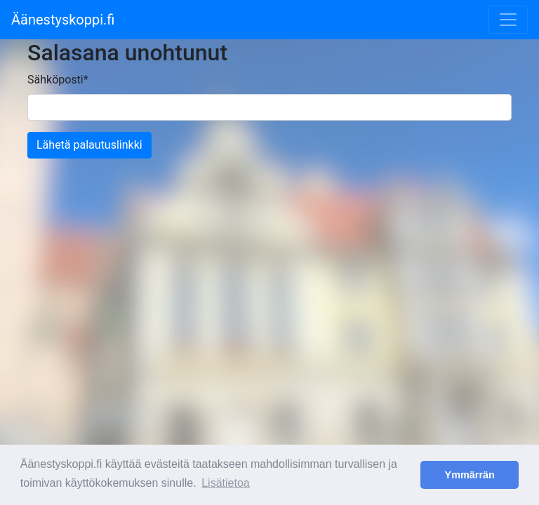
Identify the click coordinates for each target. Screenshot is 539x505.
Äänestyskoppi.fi (62, 19)
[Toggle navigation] (508, 20)
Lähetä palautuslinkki (89, 145)
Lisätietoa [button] (225, 483)
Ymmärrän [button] (470, 474)
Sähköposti (57, 79)
